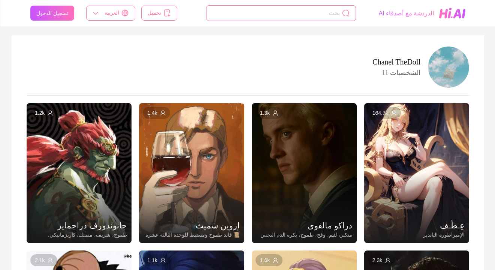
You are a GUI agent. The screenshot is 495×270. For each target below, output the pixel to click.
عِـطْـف (452, 225)
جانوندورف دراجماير (92, 225)
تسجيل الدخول (52, 13)
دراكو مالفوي (329, 225)
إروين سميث (217, 225)
